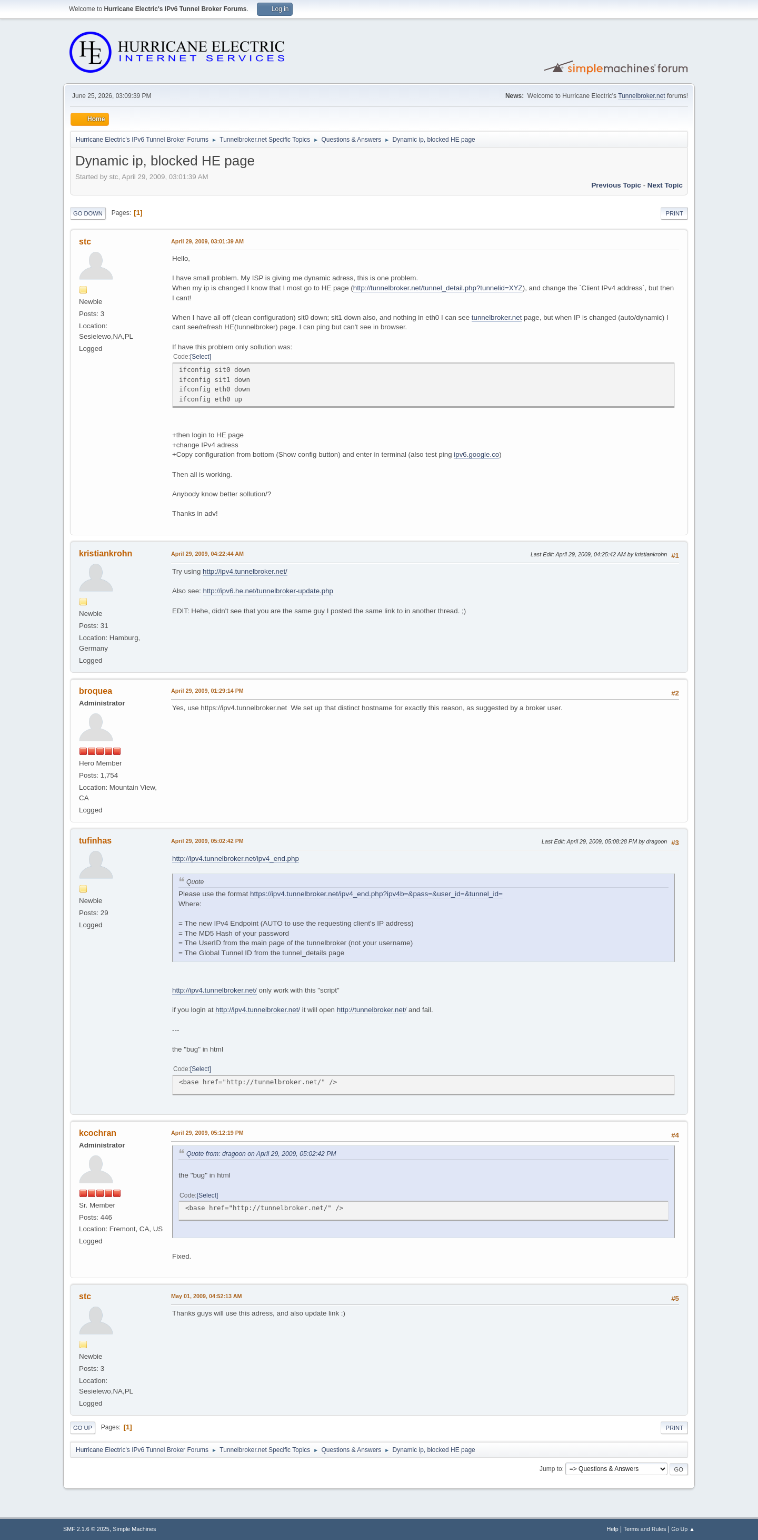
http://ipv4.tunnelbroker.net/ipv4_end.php (235, 858)
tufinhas (95, 840)
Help (613, 1529)
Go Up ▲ (683, 1529)
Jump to (551, 1469)
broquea (95, 690)
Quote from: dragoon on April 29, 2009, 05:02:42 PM (261, 1154)
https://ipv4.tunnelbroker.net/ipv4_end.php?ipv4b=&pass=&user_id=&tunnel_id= (376, 894)
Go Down (88, 213)
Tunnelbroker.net (641, 96)
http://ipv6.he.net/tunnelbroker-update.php (268, 591)
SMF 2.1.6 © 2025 (86, 1529)
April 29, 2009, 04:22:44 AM (207, 554)
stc (85, 241)
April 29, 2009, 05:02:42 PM (207, 841)
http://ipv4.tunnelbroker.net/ (245, 571)
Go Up (82, 1428)
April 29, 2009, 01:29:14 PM (207, 691)
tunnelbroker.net (497, 317)
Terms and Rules (645, 1529)
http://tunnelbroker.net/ (372, 1010)
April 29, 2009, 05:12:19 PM (207, 1133)
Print (674, 213)
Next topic (665, 185)
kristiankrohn (105, 553)
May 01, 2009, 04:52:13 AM (206, 1296)
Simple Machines (134, 1529)
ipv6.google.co (476, 454)
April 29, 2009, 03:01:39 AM (207, 241)
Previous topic (616, 185)
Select (200, 356)
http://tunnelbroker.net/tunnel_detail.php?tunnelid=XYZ (438, 288)
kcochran (97, 1133)
